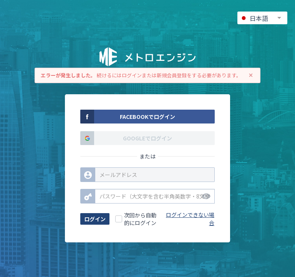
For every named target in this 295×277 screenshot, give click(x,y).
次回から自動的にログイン (140, 219)
